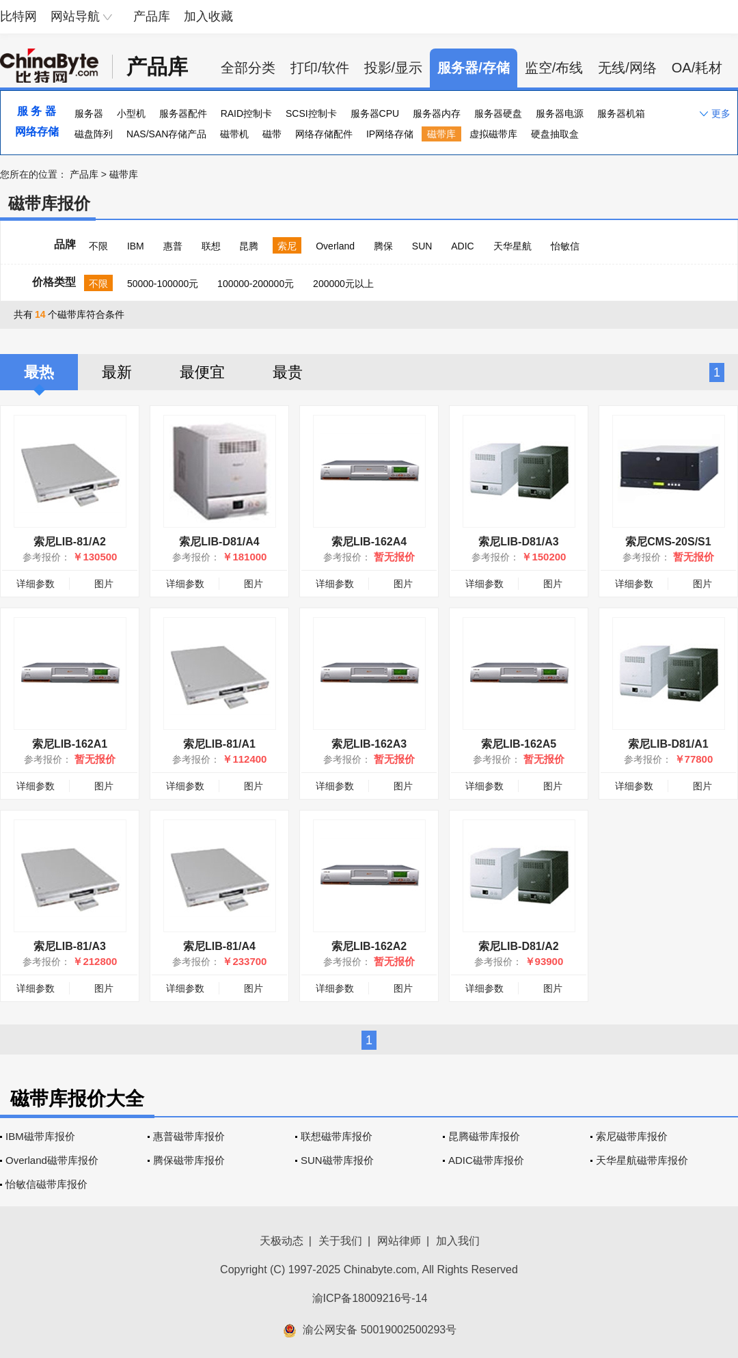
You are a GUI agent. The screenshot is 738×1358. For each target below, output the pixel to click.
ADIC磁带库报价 (486, 1160)
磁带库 (441, 133)
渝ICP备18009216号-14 (370, 1298)
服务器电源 (560, 113)
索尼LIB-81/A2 (69, 541)
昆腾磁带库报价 (484, 1136)
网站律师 (399, 1241)
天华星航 (512, 246)
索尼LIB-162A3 (369, 744)
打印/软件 (319, 67)
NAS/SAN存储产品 (166, 133)
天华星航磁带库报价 (642, 1160)
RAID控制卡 (246, 113)
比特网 (18, 16)
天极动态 (281, 1241)
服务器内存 (437, 113)
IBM (135, 246)
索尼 (287, 246)
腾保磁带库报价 (189, 1160)
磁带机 (234, 133)
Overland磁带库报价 (51, 1160)
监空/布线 (554, 67)
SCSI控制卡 (311, 113)
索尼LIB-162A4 (369, 541)
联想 (211, 246)
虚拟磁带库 (493, 133)
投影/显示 (393, 67)
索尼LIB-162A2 (369, 946)
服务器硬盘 (498, 113)
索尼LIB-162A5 (518, 744)
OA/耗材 (697, 67)
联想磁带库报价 (336, 1136)
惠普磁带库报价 (189, 1136)
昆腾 (248, 246)
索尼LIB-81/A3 (69, 946)
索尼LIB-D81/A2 (518, 946)
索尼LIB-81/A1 (219, 744)
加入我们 (458, 1241)
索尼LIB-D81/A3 (518, 541)
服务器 (88, 113)
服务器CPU (375, 113)
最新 (117, 372)
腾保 (383, 246)
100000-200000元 (255, 283)
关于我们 (340, 1241)
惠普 (172, 246)
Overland (335, 246)
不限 (98, 246)
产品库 (151, 16)
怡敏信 (565, 246)
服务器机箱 (621, 113)
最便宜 (202, 372)
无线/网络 (627, 67)
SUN (422, 246)
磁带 (272, 133)
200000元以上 (343, 283)
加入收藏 (208, 16)
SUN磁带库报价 (337, 1160)
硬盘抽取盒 (555, 133)
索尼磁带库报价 (632, 1136)
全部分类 (248, 67)
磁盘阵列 (93, 133)
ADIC (462, 246)
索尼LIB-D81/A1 (668, 744)
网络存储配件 (324, 133)
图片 (103, 583)
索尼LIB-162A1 (69, 744)
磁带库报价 (49, 203)
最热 (39, 372)
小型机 (131, 113)
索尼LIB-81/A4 (219, 946)
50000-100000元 (162, 283)
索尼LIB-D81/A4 (219, 541)
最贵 (288, 372)
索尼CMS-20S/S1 (668, 541)
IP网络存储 (389, 133)
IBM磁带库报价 (40, 1136)
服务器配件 (183, 113)
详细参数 (35, 583)
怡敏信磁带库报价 (46, 1184)
